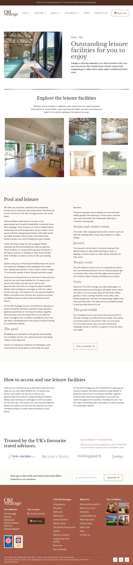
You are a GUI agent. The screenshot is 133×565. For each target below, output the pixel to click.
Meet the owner (87, 519)
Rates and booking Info (90, 504)
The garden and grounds (64, 527)
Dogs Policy (74, 560)
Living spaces (59, 504)
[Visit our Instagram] (121, 560)
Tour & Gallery (113, 499)
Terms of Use (26, 560)
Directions (84, 512)
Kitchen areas (59, 523)
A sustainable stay (88, 515)
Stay (26, 13)
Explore (40, 13)
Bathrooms (58, 515)
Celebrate (72, 13)
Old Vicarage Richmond (22, 557)
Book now (57, 545)
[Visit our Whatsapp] (127, 560)
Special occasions (61, 535)
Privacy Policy (15, 560)
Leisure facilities (60, 519)
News (87, 13)
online (93, 2)
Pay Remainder (60, 549)
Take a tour (85, 527)
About (56, 13)
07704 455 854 (38, 513)
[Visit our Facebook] (115, 560)
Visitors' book (86, 523)
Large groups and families (61, 540)
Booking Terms (37, 560)
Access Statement (51, 560)
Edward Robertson (11, 562)
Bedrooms (58, 512)
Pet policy (57, 508)
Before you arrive (87, 508)
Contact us (100, 13)
